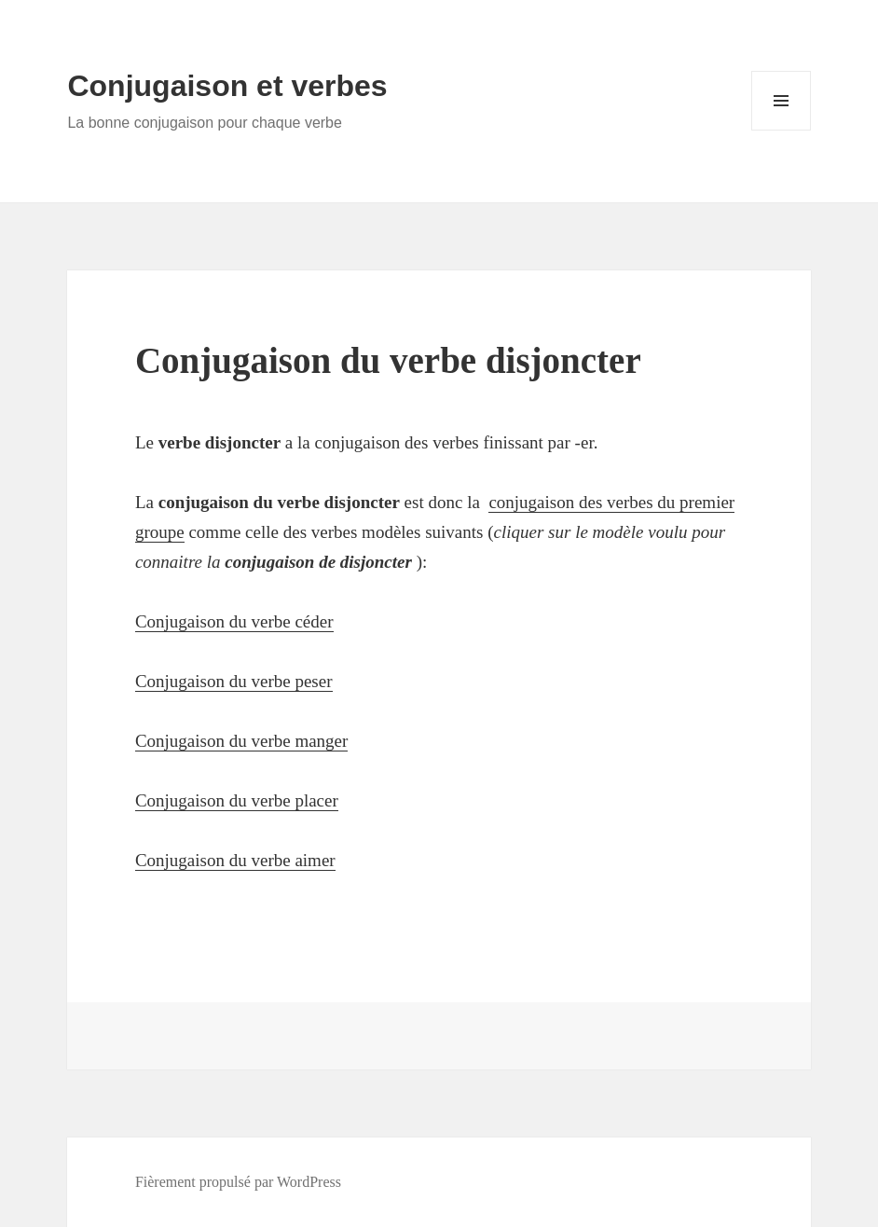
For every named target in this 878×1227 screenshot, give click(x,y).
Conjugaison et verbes (227, 86)
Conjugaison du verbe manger (241, 741)
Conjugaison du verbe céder (234, 621)
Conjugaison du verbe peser (234, 681)
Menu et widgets (781, 130)
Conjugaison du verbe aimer (235, 860)
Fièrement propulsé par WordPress (238, 1182)
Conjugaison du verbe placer (236, 800)
